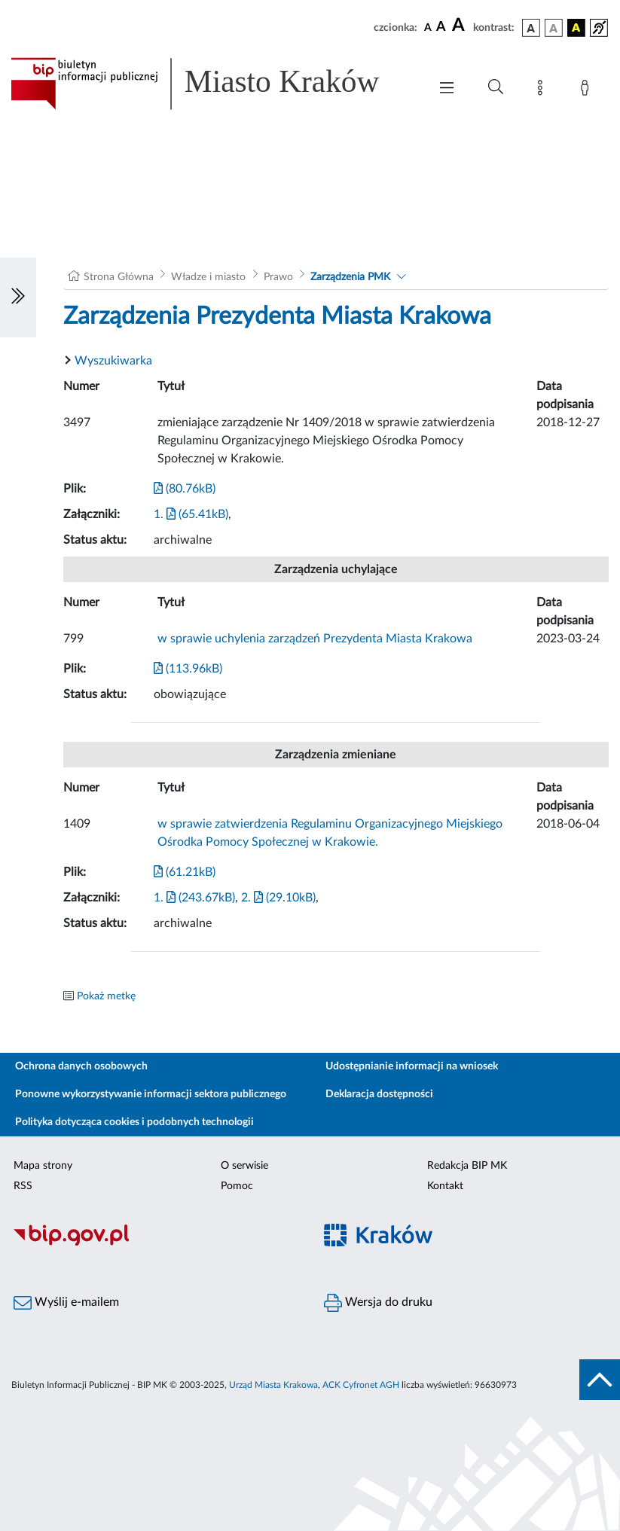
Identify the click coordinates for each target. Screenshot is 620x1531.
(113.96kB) (188, 669)
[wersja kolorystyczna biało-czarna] (553, 28)
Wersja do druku (378, 1303)
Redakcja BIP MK (467, 1165)
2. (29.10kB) (278, 898)
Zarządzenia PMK (350, 277)
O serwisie (244, 1165)
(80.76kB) (184, 489)
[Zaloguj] (587, 90)
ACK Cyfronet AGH (360, 1384)
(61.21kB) (184, 872)
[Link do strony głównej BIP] (212, 83)
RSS (23, 1186)
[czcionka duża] (460, 25)
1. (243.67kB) (194, 898)
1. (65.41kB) (191, 514)
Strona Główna (119, 277)
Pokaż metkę (106, 996)
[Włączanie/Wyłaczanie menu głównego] (446, 89)
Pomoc (237, 1186)
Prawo (278, 277)
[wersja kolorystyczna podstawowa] (531, 28)
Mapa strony (43, 1165)
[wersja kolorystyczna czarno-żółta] (576, 28)
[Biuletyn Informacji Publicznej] (155, 1243)
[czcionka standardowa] (428, 27)
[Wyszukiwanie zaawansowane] (495, 87)
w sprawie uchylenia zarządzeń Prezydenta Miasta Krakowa (314, 639)
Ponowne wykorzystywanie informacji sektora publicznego (150, 1094)
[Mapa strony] (543, 90)
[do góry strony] (599, 1379)
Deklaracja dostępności (379, 1094)
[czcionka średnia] (441, 27)
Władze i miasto (208, 277)
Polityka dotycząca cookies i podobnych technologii (134, 1122)
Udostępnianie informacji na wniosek (411, 1066)
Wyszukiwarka (113, 361)
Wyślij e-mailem (66, 1303)
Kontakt (445, 1186)
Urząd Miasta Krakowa (273, 1384)
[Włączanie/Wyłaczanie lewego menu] (18, 297)
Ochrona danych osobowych (81, 1066)
